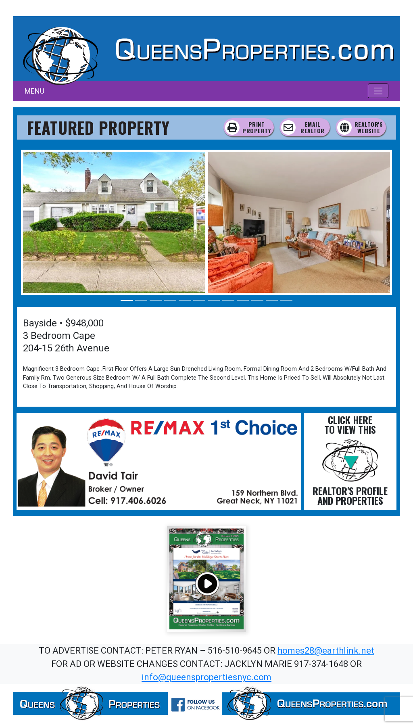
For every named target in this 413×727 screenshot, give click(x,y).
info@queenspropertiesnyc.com (206, 677)
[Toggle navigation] (378, 91)
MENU (34, 91)
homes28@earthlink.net (325, 651)
